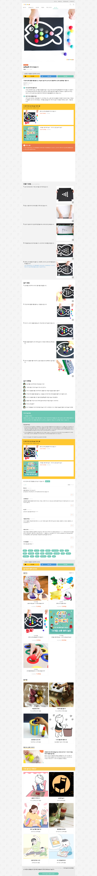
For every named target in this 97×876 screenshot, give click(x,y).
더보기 (71, 573)
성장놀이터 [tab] (30, 7)
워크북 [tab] (37, 7)
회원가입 (60, 1)
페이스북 (46, 76)
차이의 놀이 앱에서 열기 (48, 873)
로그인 (55, 1)
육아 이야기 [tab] (49, 7)
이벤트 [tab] (42, 7)
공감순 (69, 484)
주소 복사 (65, 76)
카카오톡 (29, 76)
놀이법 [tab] (55, 7)
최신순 (72, 484)
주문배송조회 (65, 1)
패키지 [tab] (24, 7)
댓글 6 (24, 69)
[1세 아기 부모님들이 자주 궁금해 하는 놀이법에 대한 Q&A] (34, 437)
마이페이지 (72, 1)
